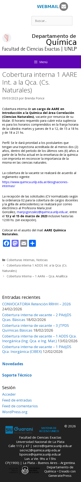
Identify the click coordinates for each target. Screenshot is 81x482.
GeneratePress (59, 475)
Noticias (42, 260)
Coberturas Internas (21, 260)
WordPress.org (14, 411)
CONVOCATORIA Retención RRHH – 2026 (36, 303)
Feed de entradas (17, 400)
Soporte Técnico (17, 375)
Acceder (9, 394)
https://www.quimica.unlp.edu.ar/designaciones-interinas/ (35, 184)
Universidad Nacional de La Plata (40, 441)
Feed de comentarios (20, 405)
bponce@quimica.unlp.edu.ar (40, 454)
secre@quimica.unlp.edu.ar (52, 446)
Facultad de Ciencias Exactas (40, 437)
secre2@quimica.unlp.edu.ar (40, 450)
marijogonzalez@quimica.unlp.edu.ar (42, 212)
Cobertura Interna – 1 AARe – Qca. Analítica (37, 276)
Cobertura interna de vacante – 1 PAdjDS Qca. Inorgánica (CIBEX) (36, 349)
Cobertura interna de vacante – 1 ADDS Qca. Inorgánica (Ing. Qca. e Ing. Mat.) (39, 338)
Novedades (12, 363)
